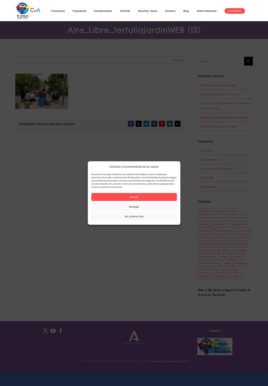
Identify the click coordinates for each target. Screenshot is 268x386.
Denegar (134, 206)
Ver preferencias (134, 216)
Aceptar (134, 196)
